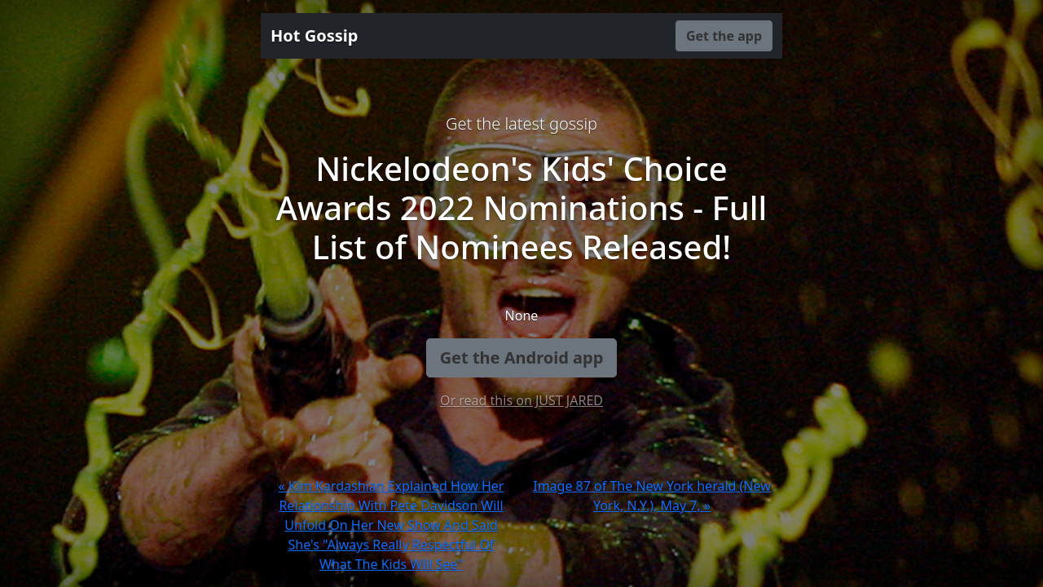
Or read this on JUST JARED (521, 400)
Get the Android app (522, 357)
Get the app (724, 36)
